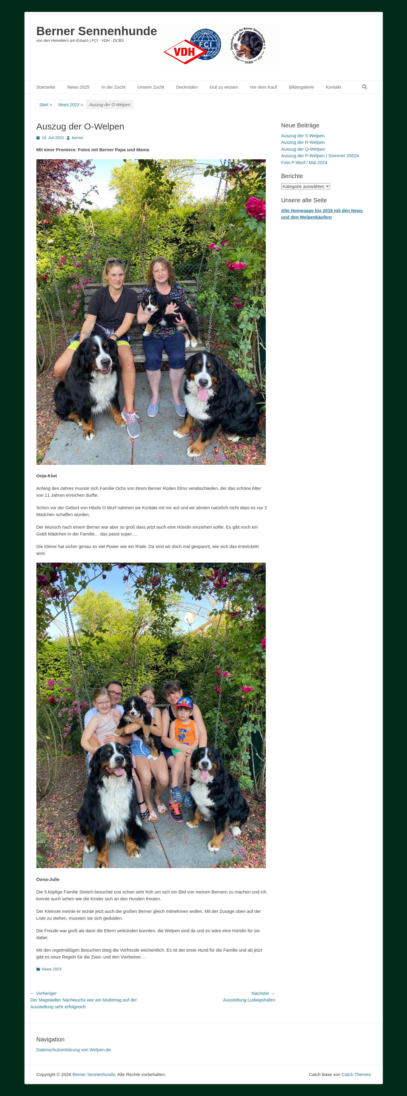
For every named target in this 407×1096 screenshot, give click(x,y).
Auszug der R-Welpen (303, 142)
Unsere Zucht (150, 86)
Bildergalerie (301, 86)
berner (77, 137)
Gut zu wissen (224, 86)
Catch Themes (356, 1074)
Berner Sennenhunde (96, 31)
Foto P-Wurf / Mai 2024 (304, 162)
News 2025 (78, 86)
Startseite (45, 86)
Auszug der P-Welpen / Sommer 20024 (320, 155)
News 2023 (70, 105)
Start (45, 105)
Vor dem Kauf (263, 86)
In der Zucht (113, 86)
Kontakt (333, 86)
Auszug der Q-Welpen (303, 149)
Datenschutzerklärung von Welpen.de (73, 1049)
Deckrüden (187, 86)
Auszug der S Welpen (303, 135)
